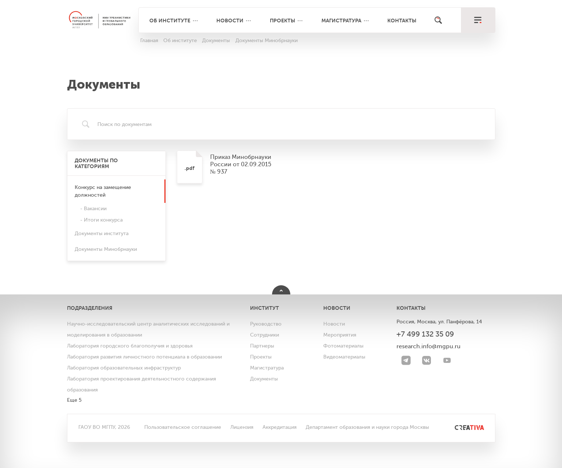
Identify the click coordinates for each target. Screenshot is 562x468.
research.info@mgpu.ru (429, 346)
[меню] (478, 20)
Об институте (169, 20)
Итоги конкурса (103, 220)
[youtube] (447, 360)
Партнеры (262, 346)
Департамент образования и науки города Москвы (367, 427)
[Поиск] (438, 20)
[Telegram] (406, 360)
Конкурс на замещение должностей (103, 191)
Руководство (266, 324)
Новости (229, 20)
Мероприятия (339, 335)
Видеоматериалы (344, 357)
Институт (264, 308)
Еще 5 (74, 400)
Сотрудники (264, 335)
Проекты (282, 20)
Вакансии (95, 208)
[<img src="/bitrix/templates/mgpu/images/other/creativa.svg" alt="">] (461, 427)
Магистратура (341, 20)
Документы (264, 379)
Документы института (102, 233)
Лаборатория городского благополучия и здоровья (130, 346)
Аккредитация (280, 427)
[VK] (426, 360)
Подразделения (89, 308)
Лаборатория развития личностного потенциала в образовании (144, 357)
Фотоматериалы (343, 346)
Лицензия (241, 427)
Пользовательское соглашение (182, 427)
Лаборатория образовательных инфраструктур (124, 368)
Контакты (401, 20)
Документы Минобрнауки (106, 249)
